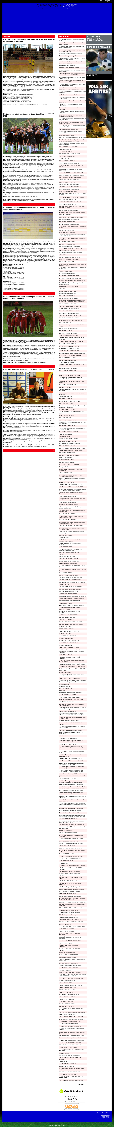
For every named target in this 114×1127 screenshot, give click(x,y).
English (107, 1)
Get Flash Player (70, 5)
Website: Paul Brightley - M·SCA (57, 1125)
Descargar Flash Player (69, 8)
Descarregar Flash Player (70, 4)
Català (100, 1)
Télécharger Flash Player (69, 6)
